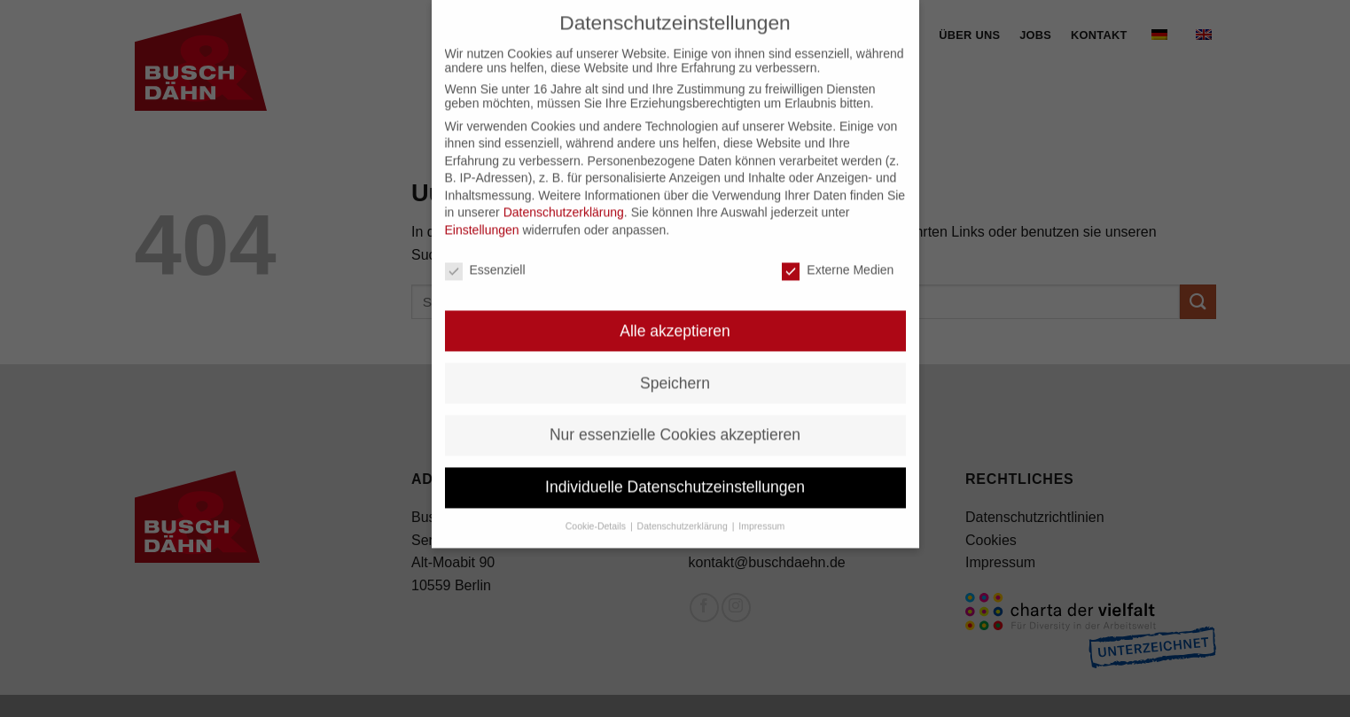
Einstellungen (482, 218)
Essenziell (485, 258)
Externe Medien (837, 258)
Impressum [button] (761, 514)
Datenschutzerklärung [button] (683, 514)
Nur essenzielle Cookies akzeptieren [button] (675, 423)
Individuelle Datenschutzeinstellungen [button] (675, 475)
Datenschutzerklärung (563, 200)
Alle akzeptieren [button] (675, 318)
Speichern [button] (675, 370)
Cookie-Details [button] (597, 514)
